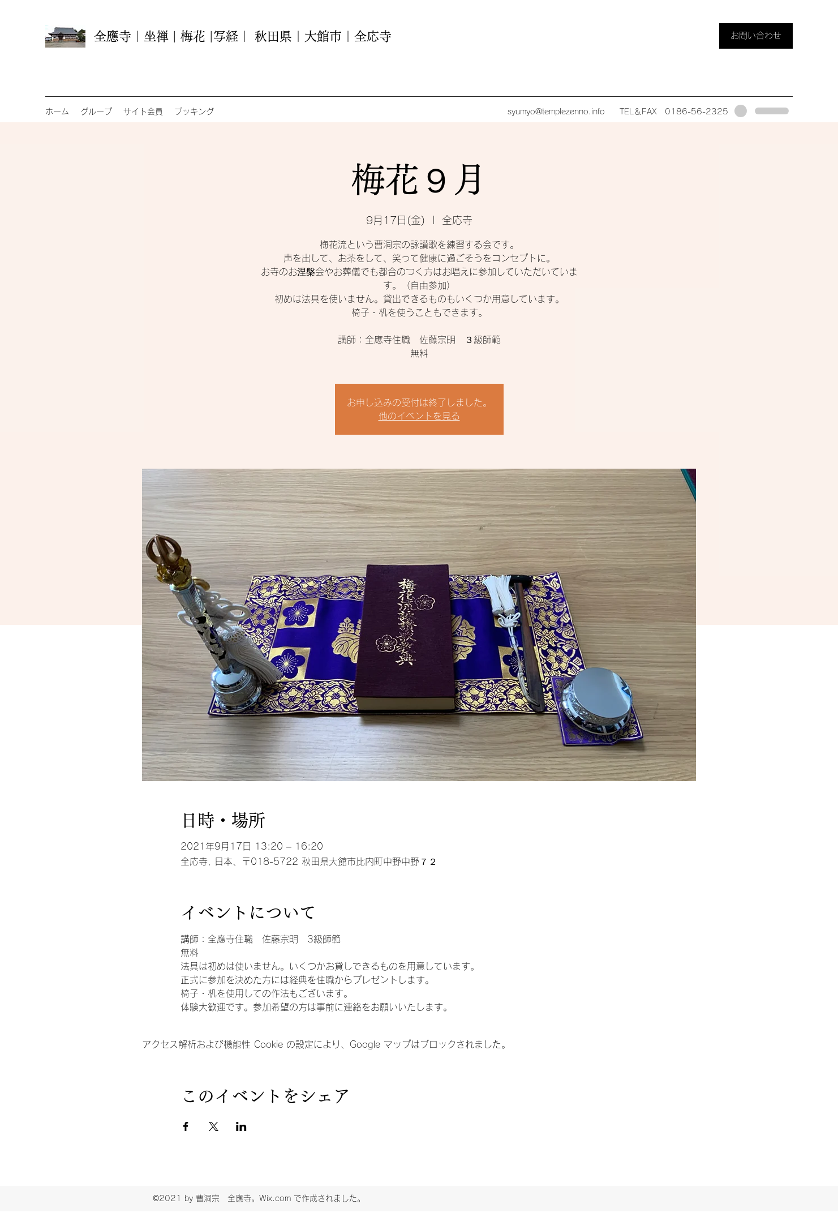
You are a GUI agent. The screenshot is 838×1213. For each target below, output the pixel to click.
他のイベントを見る (419, 416)
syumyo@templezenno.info (556, 111)
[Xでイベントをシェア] (213, 1126)
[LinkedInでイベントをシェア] (241, 1126)
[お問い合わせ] (756, 36)
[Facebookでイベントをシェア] (186, 1126)
